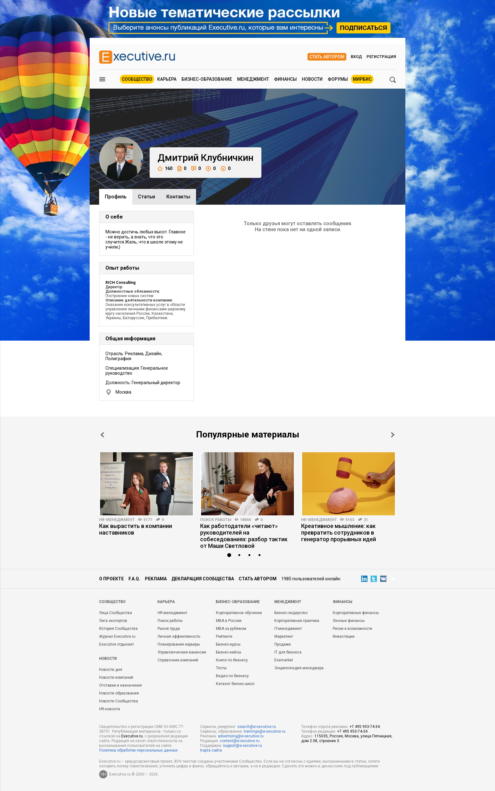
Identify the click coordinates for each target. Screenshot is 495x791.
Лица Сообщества (115, 613)
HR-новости (109, 709)
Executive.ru (132, 736)
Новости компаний (116, 677)
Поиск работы (215, 520)
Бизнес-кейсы (228, 652)
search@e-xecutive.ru (256, 726)
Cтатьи (146, 197)
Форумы (338, 79)
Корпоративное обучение (239, 613)
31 (366, 520)
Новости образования (119, 693)
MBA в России (229, 620)
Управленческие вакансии (182, 652)
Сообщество (137, 79)
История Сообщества (118, 628)
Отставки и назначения (120, 685)
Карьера (166, 79)
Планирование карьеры (179, 644)
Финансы (285, 79)
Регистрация (381, 56)
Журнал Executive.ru (117, 636)
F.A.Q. (134, 578)
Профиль (116, 197)
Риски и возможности (352, 628)
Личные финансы (349, 620)
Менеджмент (253, 79)
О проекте (111, 578)
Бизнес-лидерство (290, 613)
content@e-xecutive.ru (239, 741)
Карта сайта (211, 750)
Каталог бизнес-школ (235, 684)
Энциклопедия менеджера (299, 668)
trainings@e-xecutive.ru (264, 731)
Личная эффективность (179, 636)
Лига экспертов (113, 620)
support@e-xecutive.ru (242, 745)
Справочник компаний (178, 660)
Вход (356, 56)
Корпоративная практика (296, 620)
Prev (102, 435)
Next (393, 435)
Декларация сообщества (202, 578)
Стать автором (326, 56)
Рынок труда (169, 628)
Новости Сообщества (118, 701)
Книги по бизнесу (232, 660)
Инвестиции (344, 636)
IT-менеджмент (288, 628)
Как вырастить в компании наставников (135, 529)
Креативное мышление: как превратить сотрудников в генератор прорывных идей (338, 532)
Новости (312, 79)
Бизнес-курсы (228, 644)
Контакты (178, 197)
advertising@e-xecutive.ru (241, 736)
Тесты (221, 668)
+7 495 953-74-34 (364, 726)
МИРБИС (362, 79)
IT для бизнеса (287, 652)
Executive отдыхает (116, 644)
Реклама (156, 578)
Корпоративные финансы (356, 613)
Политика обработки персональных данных (138, 750)
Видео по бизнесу (232, 676)
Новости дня (110, 669)
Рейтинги (224, 636)
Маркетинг (283, 636)
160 (165, 169)
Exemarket (283, 660)
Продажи (282, 644)
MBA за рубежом (231, 628)
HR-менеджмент (117, 520)
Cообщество (112, 602)
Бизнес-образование (207, 79)
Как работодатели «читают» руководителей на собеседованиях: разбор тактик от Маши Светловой (244, 536)
